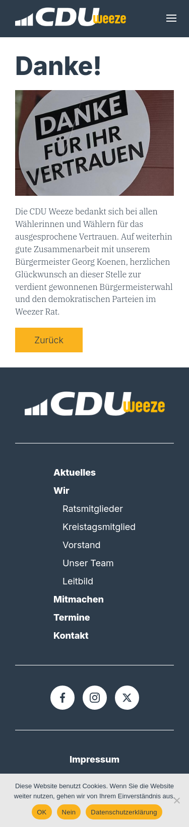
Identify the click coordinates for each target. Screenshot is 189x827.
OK (41, 812)
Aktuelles (74, 472)
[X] (127, 698)
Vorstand (81, 545)
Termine (71, 617)
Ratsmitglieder (92, 508)
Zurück (49, 340)
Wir (61, 490)
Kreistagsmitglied (99, 526)
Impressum (94, 759)
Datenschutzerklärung (124, 812)
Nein (69, 812)
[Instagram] (95, 698)
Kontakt (71, 635)
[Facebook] (62, 698)
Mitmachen (78, 599)
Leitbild (77, 581)
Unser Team (88, 563)
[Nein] (176, 800)
